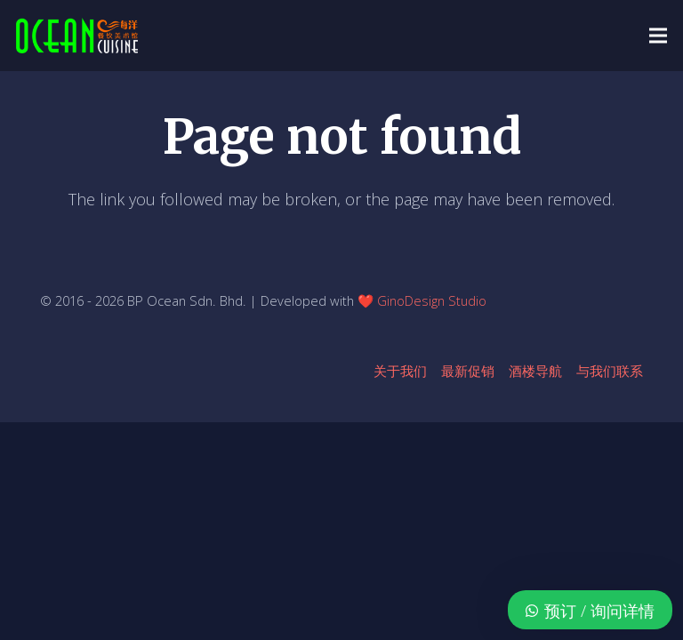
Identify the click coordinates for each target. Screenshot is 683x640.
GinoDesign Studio (431, 300)
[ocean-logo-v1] (77, 35)
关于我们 (400, 371)
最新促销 (467, 371)
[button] (658, 35)
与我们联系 (609, 371)
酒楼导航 (535, 371)
